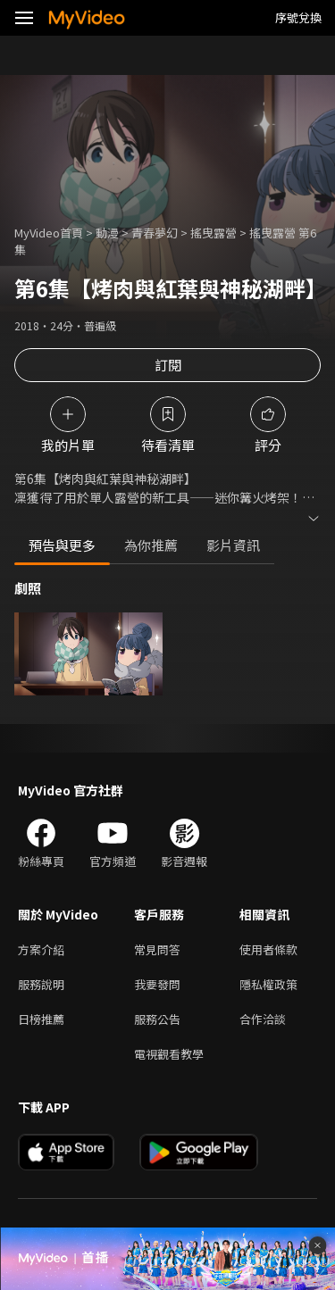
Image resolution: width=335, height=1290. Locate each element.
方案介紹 (41, 949)
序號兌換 (298, 17)
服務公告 (157, 1019)
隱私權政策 (268, 984)
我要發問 (157, 984)
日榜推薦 (41, 1019)
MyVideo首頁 (48, 232)
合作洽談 (262, 1019)
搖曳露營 (213, 232)
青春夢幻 (154, 232)
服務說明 (41, 984)
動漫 (107, 232)
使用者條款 (268, 949)
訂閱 (168, 364)
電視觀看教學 (169, 1053)
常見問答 (157, 949)
